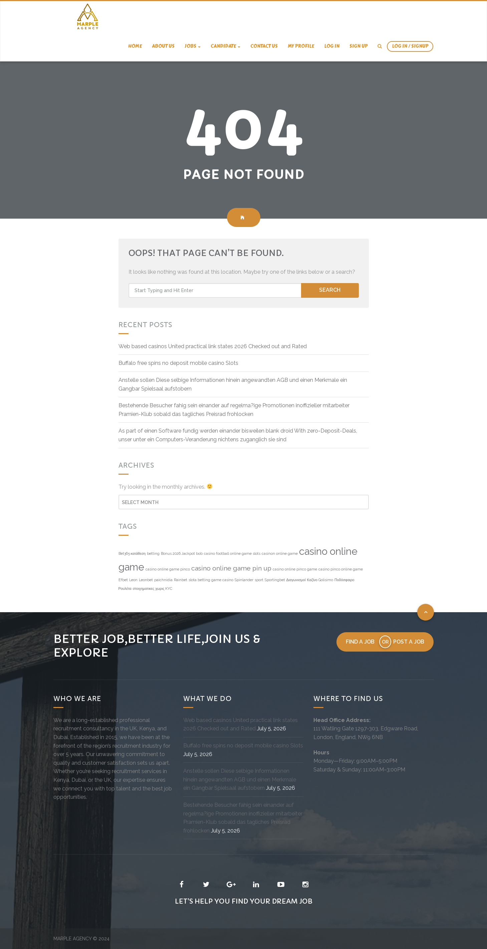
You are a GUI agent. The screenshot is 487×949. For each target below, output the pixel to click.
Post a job (408, 642)
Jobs (193, 46)
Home (135, 46)
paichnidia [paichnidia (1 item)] (163, 580)
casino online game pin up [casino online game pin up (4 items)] (231, 568)
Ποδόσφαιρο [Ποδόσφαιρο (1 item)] (344, 580)
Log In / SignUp (410, 46)
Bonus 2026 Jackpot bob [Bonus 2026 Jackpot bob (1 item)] (182, 553)
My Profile (301, 46)
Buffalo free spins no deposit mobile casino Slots (178, 363)
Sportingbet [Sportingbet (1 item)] (275, 580)
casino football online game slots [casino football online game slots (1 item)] (232, 553)
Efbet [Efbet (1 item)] (123, 580)
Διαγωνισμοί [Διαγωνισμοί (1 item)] (296, 580)
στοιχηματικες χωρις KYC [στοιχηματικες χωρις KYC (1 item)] (153, 588)
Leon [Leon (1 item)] (133, 580)
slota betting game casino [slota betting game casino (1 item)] (211, 580)
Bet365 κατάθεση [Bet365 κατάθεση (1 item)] (132, 553)
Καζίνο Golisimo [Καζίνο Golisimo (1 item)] (320, 580)
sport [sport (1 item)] (259, 580)
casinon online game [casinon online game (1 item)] (280, 553)
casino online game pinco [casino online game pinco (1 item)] (168, 569)
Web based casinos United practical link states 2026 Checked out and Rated (212, 346)
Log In (331, 46)
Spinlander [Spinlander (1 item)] (244, 580)
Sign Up (358, 46)
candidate (225, 46)
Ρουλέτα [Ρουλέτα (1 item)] (125, 588)
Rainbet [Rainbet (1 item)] (180, 580)
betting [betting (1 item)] (153, 553)
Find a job (360, 642)
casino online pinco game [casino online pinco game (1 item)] (295, 569)
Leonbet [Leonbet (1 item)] (146, 580)
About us (163, 46)
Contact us (264, 46)
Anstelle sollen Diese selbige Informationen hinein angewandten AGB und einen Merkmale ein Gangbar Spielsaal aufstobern (239, 779)
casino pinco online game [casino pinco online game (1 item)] (340, 569)
